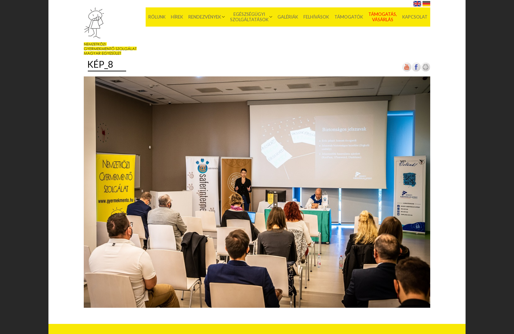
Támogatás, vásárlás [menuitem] (382, 16)
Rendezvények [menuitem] (204, 17)
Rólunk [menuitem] (157, 17)
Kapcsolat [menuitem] (415, 17)
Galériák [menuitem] (288, 17)
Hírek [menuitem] (177, 17)
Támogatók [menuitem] (348, 17)
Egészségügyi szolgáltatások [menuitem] (249, 16)
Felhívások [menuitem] (316, 17)
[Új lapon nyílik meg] (416, 70)
